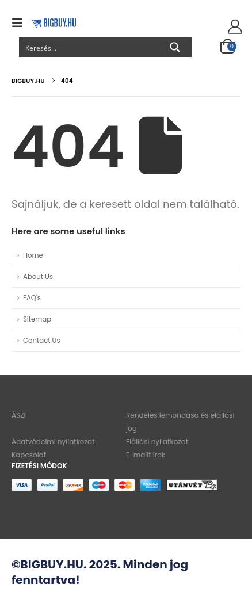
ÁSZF (20, 415)
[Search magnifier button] (175, 47)
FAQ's (32, 298)
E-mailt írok (145, 455)
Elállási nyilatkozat (157, 441)
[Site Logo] (53, 22)
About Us (38, 276)
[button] (21, 23)
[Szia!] (233, 27)
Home (33, 255)
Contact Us (41, 340)
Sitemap (37, 319)
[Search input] (89, 47)
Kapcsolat (29, 455)
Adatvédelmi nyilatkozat (53, 441)
